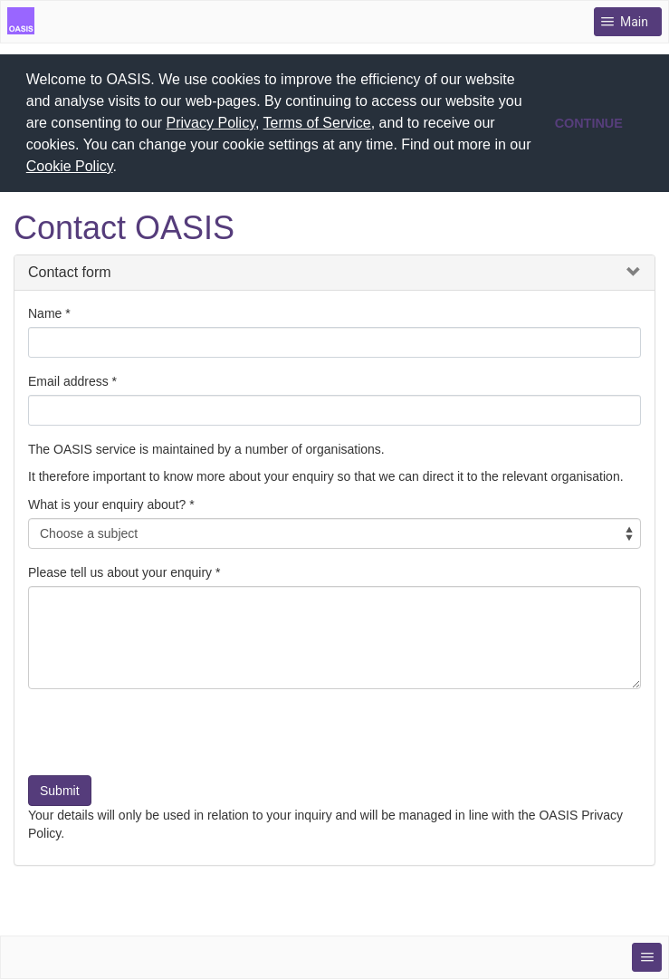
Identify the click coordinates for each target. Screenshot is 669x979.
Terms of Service (317, 122)
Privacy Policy (211, 122)
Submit (60, 789)
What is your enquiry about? (107, 502)
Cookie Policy (69, 166)
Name (45, 311)
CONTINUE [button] (589, 123)
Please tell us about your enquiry (120, 570)
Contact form (69, 271)
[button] (123, 168)
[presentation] (165, 737)
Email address (68, 379)
